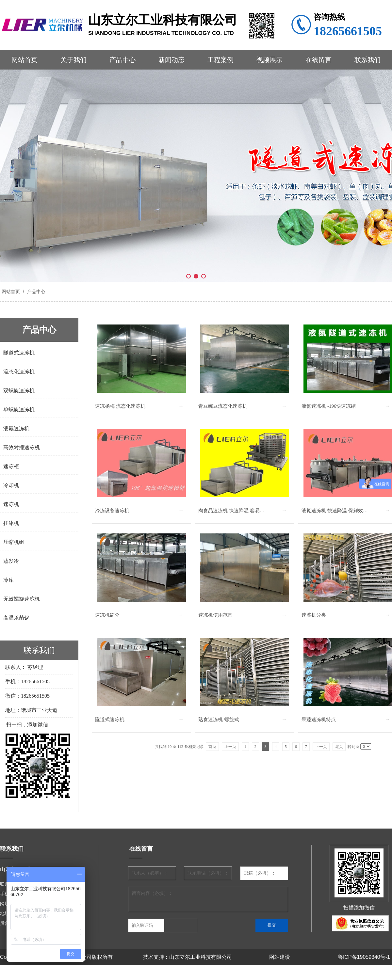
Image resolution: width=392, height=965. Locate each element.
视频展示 (269, 59)
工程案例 (220, 59)
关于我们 (73, 59)
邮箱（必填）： (260, 873)
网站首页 (24, 59)
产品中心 (122, 59)
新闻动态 (171, 59)
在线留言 (318, 59)
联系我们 (367, 59)
